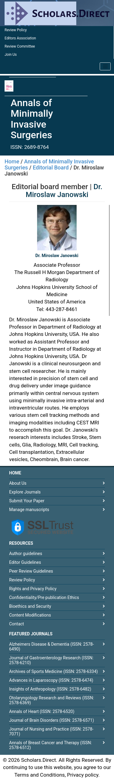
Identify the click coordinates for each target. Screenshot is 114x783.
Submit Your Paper (26, 500)
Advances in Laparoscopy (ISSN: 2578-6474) (51, 680)
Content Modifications (30, 615)
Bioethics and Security (30, 606)
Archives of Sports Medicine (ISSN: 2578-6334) (53, 671)
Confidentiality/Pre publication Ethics (44, 597)
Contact (16, 623)
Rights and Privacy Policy (33, 588)
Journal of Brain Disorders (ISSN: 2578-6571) (51, 720)
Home (12, 161)
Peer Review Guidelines (31, 571)
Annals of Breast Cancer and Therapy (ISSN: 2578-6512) (50, 745)
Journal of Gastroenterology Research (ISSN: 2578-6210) (51, 660)
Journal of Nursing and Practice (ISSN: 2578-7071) (51, 731)
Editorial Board (51, 167)
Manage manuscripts (29, 509)
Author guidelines (25, 553)
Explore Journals (25, 492)
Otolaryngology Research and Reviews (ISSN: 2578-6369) (51, 700)
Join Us (11, 54)
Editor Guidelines (25, 562)
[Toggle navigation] (105, 66)
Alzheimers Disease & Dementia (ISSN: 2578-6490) (51, 646)
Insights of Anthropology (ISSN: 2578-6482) (50, 689)
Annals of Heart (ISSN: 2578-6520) (41, 711)
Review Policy (16, 30)
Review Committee (20, 46)
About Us (17, 483)
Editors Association (20, 38)
